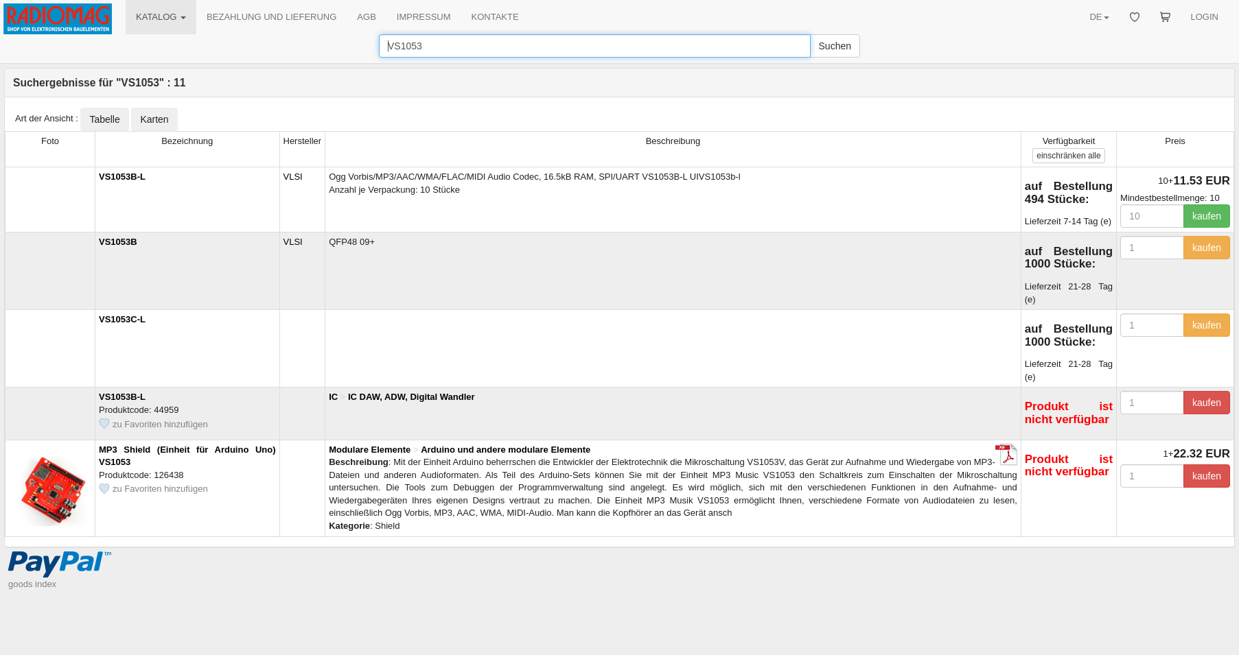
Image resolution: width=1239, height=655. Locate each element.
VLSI (293, 176)
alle (1068, 155)
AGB (366, 17)
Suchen (835, 45)
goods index (32, 584)
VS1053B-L (122, 176)
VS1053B (118, 242)
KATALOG (161, 17)
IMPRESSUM (424, 17)
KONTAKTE (495, 17)
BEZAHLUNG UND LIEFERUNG (271, 17)
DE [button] (1099, 17)
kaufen (1206, 216)
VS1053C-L (122, 319)
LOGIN (1204, 17)
